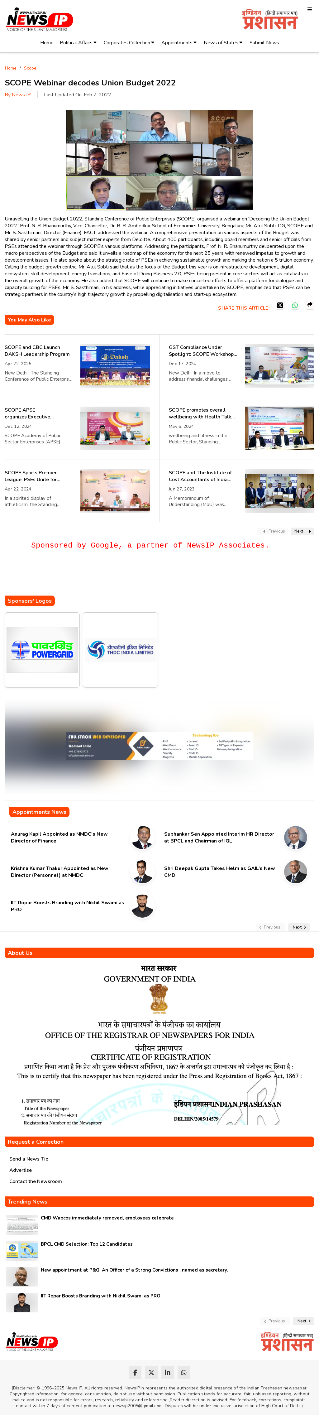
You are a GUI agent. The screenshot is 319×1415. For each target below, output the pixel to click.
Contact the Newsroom (35, 1181)
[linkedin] (167, 1372)
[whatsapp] (184, 1372)
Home (47, 42)
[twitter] (151, 1372)
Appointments (177, 42)
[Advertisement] (118, 577)
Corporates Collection (127, 42)
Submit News (264, 42)
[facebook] (135, 1372)
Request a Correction (36, 1142)
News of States (221, 42)
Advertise (20, 1170)
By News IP (18, 94)
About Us (20, 953)
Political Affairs (76, 42)
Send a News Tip (28, 1159)
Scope (30, 68)
